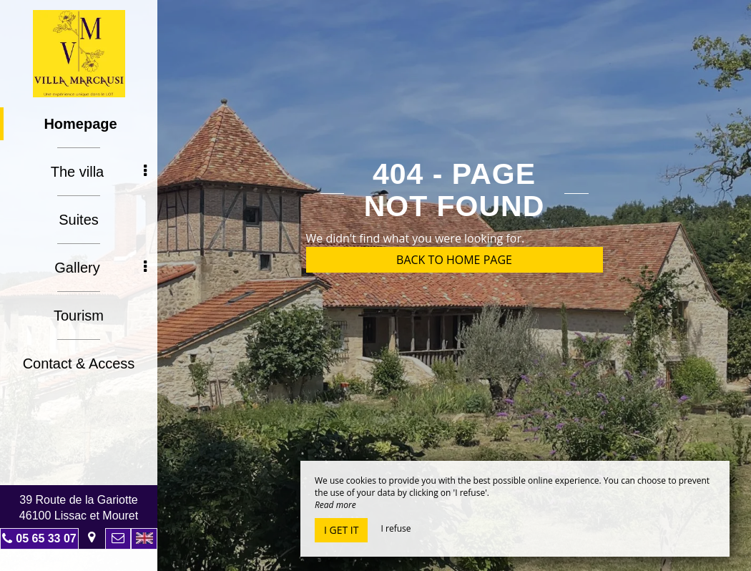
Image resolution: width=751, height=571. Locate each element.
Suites (79, 220)
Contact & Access (79, 363)
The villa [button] (99, 172)
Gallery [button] (100, 267)
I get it (341, 530)
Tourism (79, 315)
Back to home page (454, 260)
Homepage (80, 124)
